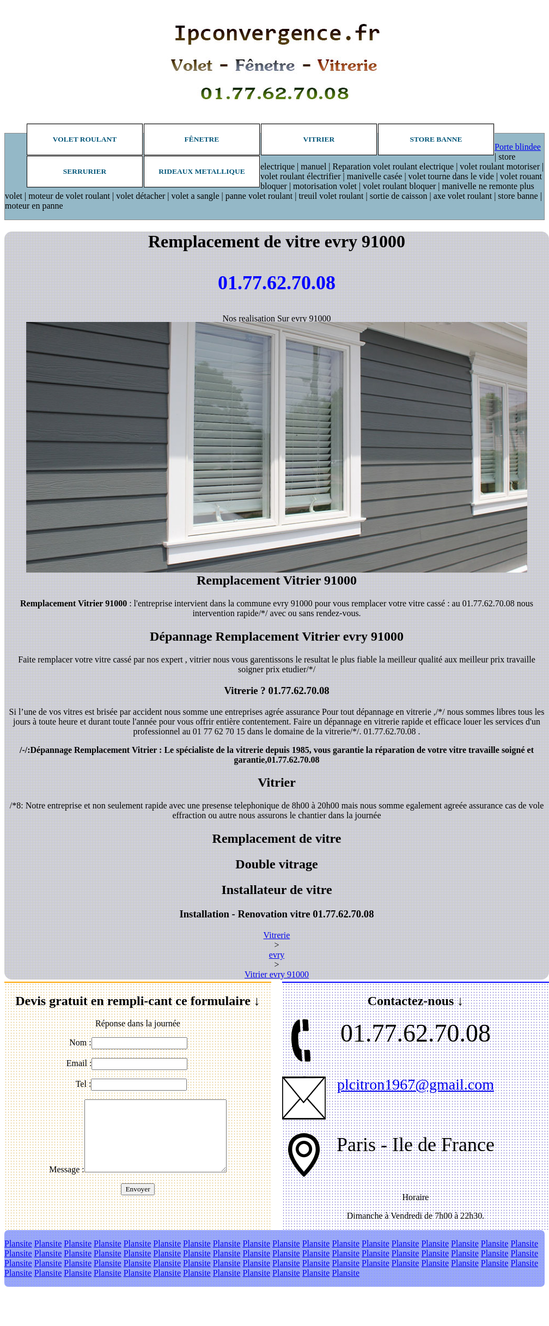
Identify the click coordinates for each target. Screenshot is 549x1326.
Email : (79, 1063)
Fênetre (202, 139)
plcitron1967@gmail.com (415, 1084)
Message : (66, 1169)
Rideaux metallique (201, 171)
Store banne (436, 139)
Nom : (80, 1042)
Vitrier (319, 139)
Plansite (18, 1243)
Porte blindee (518, 146)
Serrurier (85, 171)
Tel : (83, 1083)
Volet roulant (85, 139)
